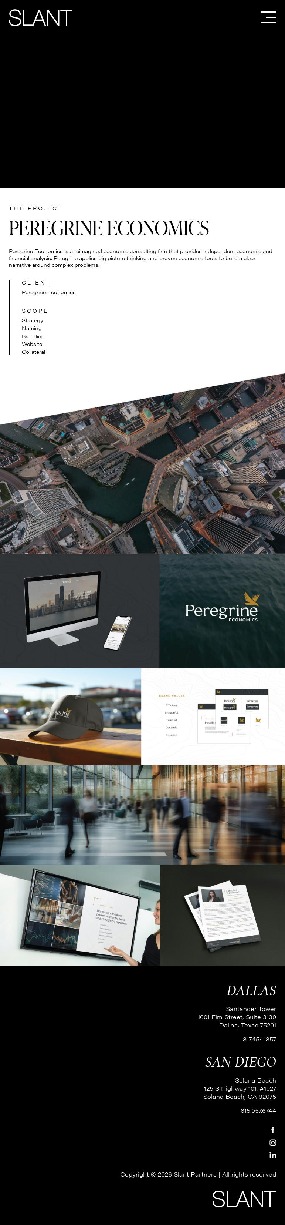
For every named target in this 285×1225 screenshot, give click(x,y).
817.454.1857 (259, 1039)
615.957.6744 (258, 1110)
